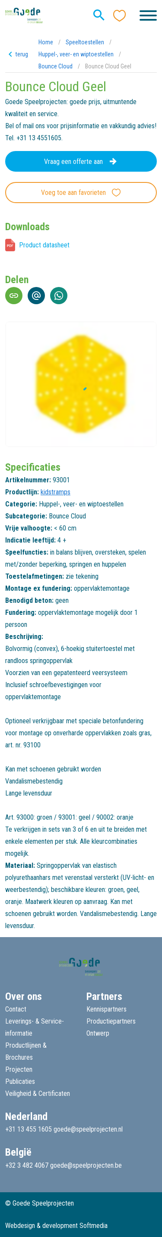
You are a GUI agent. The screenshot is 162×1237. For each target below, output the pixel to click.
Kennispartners (106, 1009)
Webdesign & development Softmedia (56, 1226)
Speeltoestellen (85, 42)
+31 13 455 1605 (28, 1129)
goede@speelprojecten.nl (88, 1129)
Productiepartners (111, 1021)
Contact (15, 1009)
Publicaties (20, 1081)
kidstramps (55, 492)
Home (45, 42)
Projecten (18, 1069)
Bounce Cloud (55, 66)
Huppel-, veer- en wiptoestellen (76, 54)
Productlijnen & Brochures (26, 1051)
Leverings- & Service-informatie (34, 1027)
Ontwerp (97, 1033)
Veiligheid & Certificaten (37, 1093)
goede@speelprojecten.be (86, 1165)
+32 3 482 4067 (26, 1165)
